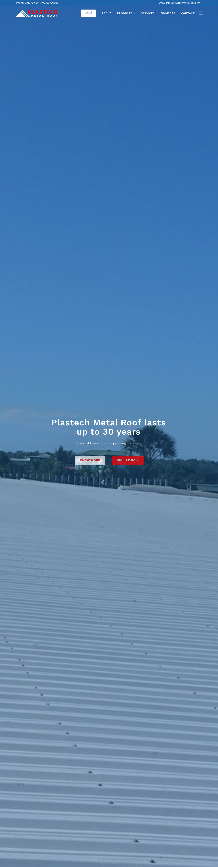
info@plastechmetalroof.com (183, 2)
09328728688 (50, 2)
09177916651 (32, 2)
